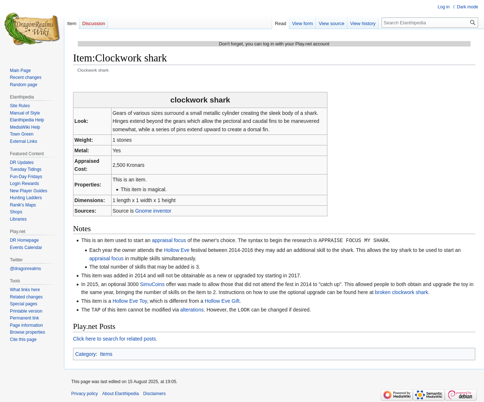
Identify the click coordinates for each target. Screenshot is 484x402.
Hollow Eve (176, 250)
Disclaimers (154, 392)
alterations (192, 309)
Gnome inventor (153, 211)
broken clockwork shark (401, 292)
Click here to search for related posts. (115, 338)
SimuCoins (152, 284)
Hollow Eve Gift (222, 300)
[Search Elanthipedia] (430, 22)
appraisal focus (169, 240)
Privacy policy (84, 392)
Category (85, 353)
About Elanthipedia (120, 392)
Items (106, 353)
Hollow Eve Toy (130, 300)
